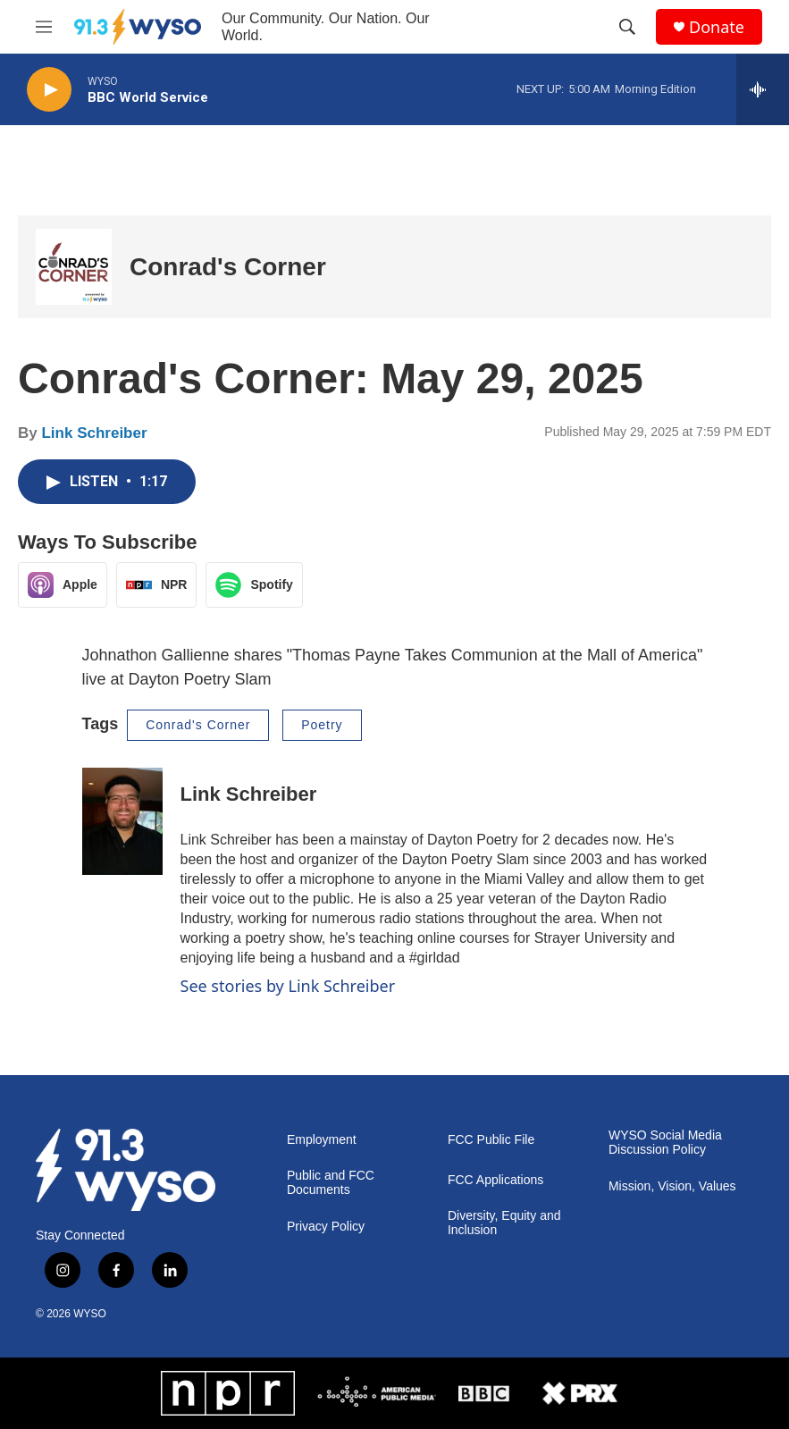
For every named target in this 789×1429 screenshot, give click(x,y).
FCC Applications (495, 1180)
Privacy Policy (326, 1226)
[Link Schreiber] (122, 821)
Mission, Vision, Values (672, 1186)
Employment (322, 1140)
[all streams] (762, 89)
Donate (716, 27)
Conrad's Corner (228, 267)
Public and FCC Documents (330, 1183)
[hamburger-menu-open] (44, 27)
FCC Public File (491, 1140)
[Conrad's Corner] (74, 267)
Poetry (321, 725)
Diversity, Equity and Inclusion (504, 1223)
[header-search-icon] (627, 27)
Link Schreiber (94, 432)
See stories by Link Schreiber (288, 985)
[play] (49, 90)
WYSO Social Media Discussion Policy (665, 1142)
